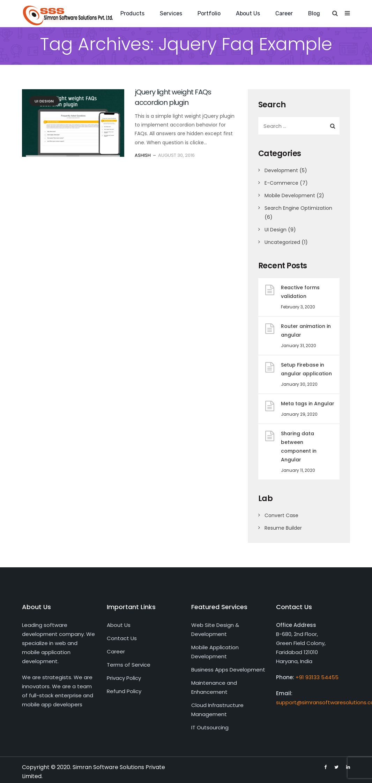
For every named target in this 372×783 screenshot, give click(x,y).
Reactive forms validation (300, 292)
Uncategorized (282, 242)
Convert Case (281, 515)
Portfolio (209, 13)
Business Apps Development (228, 669)
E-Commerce (281, 182)
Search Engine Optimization (298, 208)
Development (281, 170)
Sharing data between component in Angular (299, 446)
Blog (314, 13)
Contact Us (122, 638)
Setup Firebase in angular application (306, 369)
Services (171, 13)
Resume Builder (283, 527)
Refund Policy (124, 691)
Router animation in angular (306, 330)
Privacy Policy (124, 678)
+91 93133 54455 (317, 677)
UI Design (44, 101)
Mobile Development (290, 195)
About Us (248, 13)
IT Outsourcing (210, 727)
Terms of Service (128, 664)
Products (132, 13)
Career (284, 13)
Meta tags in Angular (307, 403)
